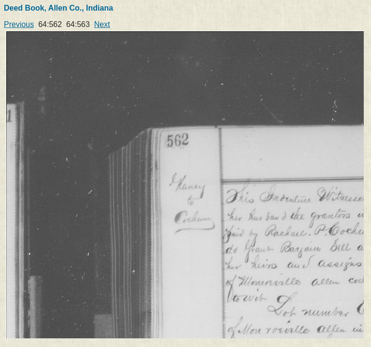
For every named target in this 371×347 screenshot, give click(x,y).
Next (102, 24)
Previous (19, 24)
